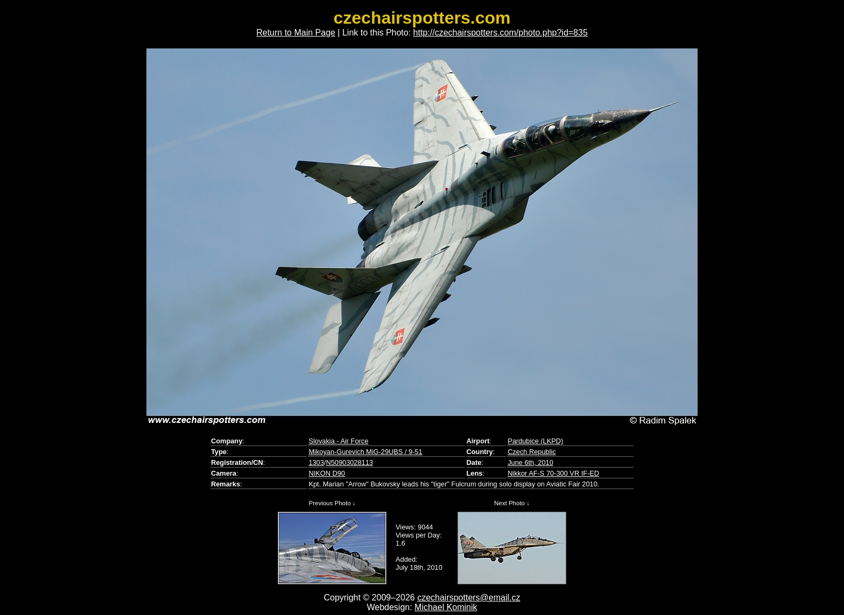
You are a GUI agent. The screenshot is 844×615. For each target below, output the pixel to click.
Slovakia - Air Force (338, 441)
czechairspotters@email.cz (468, 597)
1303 (315, 462)
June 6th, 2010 (530, 462)
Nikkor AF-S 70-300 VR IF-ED (553, 473)
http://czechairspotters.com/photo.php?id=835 (500, 32)
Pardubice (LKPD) (535, 441)
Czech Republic (532, 452)
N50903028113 (349, 462)
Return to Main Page (295, 32)
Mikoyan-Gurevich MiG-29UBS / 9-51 (365, 452)
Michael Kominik (445, 607)
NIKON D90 (326, 473)
